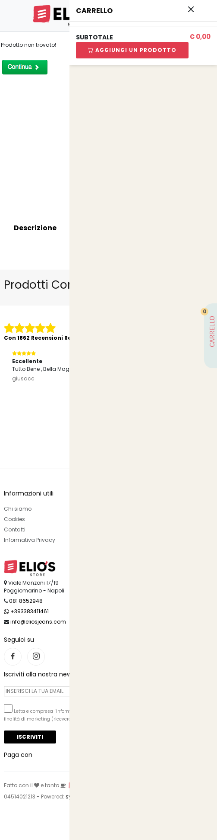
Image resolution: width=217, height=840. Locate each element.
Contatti (14, 529)
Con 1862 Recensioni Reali (41, 337)
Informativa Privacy (29, 540)
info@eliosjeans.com (38, 621)
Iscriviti (30, 736)
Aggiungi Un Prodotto (128, 50)
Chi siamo (17, 508)
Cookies (14, 519)
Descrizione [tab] (35, 228)
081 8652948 (26, 601)
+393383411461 (26, 611)
